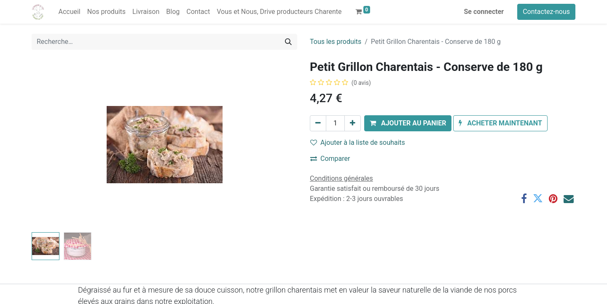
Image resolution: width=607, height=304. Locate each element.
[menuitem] (69, 11)
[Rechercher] (288, 42)
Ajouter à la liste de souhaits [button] (357, 142)
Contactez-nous (546, 12)
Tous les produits (335, 42)
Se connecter (484, 12)
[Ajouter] (352, 123)
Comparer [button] (330, 159)
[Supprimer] (318, 123)
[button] (408, 123)
